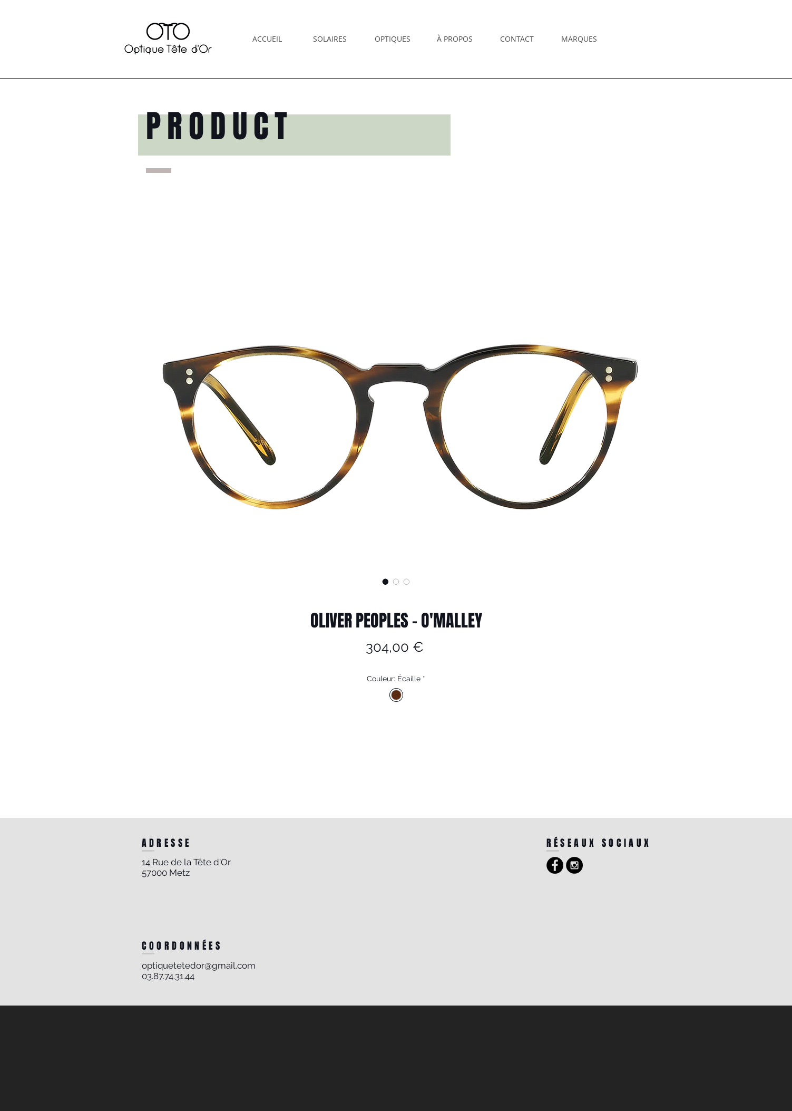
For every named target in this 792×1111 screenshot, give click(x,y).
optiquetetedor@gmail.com (199, 965)
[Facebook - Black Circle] (554, 865)
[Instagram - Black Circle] (574, 865)
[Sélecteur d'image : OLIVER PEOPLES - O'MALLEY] (385, 581)
